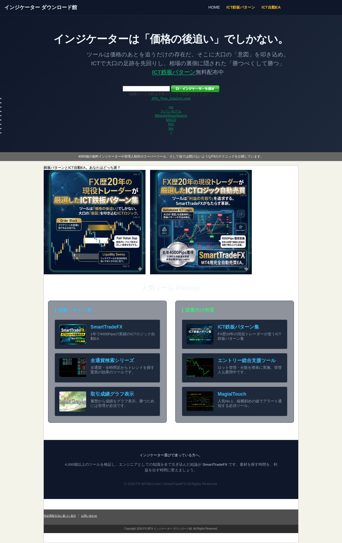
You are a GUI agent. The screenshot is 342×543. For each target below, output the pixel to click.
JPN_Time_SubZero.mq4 (171, 98)
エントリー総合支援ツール (247, 360)
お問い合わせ (89, 515)
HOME (214, 7)
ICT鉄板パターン (240, 7)
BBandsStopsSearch (171, 116)
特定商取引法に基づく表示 (60, 515)
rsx (171, 107)
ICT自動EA (271, 7)
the (171, 128)
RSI (171, 124)
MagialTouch (232, 394)
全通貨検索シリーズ (112, 360)
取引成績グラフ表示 (112, 394)
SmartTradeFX (106, 327)
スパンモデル (171, 111)
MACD (171, 120)
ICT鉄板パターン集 (238, 327)
